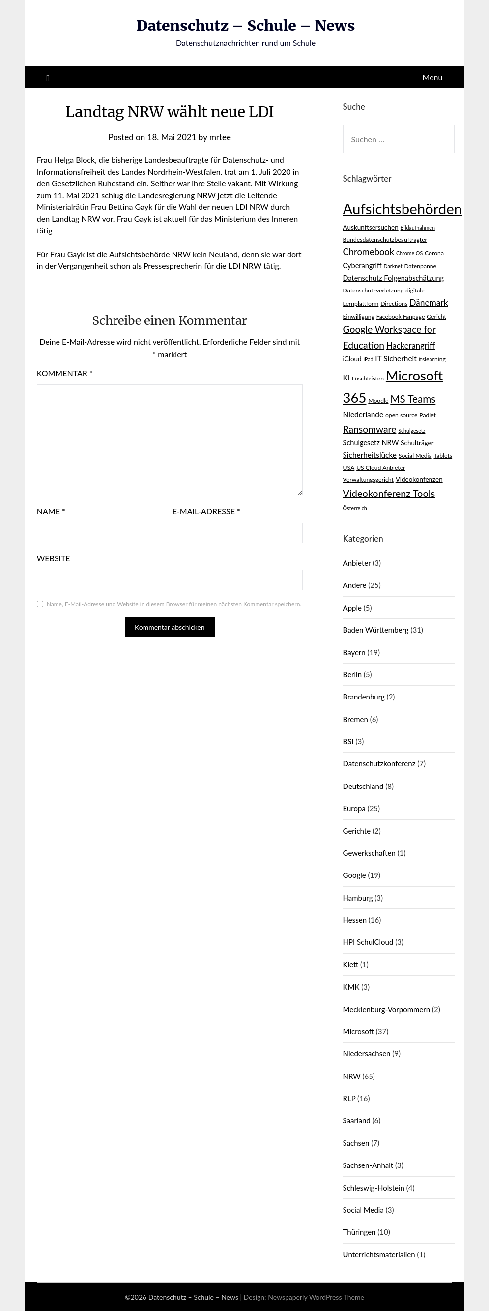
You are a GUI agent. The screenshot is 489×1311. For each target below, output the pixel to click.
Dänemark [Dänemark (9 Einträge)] (428, 302)
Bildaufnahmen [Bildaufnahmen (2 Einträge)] (418, 227)
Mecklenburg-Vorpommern (387, 1009)
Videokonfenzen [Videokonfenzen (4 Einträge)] (419, 479)
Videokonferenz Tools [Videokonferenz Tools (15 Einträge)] (389, 493)
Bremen (355, 719)
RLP (349, 1098)
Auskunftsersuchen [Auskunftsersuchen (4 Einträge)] (371, 227)
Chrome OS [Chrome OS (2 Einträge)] (409, 253)
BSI (348, 741)
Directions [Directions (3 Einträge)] (393, 303)
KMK (351, 986)
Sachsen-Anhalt (368, 1165)
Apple (352, 607)
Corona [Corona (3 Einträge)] (434, 253)
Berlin (352, 674)
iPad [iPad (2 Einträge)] (368, 359)
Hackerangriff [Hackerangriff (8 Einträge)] (410, 345)
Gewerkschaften (369, 852)
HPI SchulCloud (368, 941)
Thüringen (359, 1231)
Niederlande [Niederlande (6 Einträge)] (363, 414)
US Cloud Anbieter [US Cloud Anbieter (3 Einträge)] (380, 467)
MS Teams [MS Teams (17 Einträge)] (412, 399)
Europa (354, 808)
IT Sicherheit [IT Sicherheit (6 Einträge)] (396, 358)
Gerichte (357, 830)
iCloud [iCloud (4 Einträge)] (352, 359)
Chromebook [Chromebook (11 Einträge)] (369, 251)
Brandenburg (364, 696)
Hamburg (358, 897)
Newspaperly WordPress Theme (316, 1297)
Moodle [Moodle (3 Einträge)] (378, 400)
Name (51, 511)
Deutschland (363, 786)
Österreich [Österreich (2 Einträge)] (355, 508)
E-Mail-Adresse (206, 511)
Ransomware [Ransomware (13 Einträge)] (370, 429)
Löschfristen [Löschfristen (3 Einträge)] (368, 378)
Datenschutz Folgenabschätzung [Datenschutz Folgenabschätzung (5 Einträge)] (393, 278)
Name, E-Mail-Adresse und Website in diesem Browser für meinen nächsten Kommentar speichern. (174, 604)
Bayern (354, 652)
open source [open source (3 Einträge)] (401, 415)
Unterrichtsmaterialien (379, 1254)
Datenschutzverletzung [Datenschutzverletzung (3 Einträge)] (373, 290)
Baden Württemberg (376, 629)
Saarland (357, 1120)
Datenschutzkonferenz (379, 763)
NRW (352, 1076)
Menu (433, 77)
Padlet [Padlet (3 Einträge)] (427, 415)
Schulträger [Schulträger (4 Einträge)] (417, 443)
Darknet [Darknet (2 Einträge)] (393, 266)
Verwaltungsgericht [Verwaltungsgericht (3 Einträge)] (368, 479)
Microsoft (358, 1031)
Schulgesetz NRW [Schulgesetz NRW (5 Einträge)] (371, 442)
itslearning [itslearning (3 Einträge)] (432, 359)
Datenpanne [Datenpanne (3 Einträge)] (420, 266)
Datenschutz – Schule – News (246, 25)
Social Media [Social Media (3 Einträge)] (415, 455)
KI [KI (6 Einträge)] (346, 377)
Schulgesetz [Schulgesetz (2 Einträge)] (411, 430)
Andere (355, 585)
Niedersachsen (367, 1053)
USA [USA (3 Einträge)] (349, 467)
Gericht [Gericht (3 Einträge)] (436, 316)
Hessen (355, 919)
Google (354, 875)
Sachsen (356, 1142)
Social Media (363, 1209)
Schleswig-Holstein (373, 1187)
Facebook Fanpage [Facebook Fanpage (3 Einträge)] (400, 316)
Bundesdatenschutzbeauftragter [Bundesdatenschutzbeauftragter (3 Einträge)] (385, 239)
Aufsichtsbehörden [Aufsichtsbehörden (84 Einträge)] (402, 208)
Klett (351, 964)
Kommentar (65, 373)
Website (53, 558)
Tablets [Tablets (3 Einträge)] (442, 455)
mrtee (220, 137)
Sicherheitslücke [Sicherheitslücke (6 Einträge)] (370, 454)
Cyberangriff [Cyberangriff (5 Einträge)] (362, 266)
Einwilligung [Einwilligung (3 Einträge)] (358, 316)
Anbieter (357, 562)
